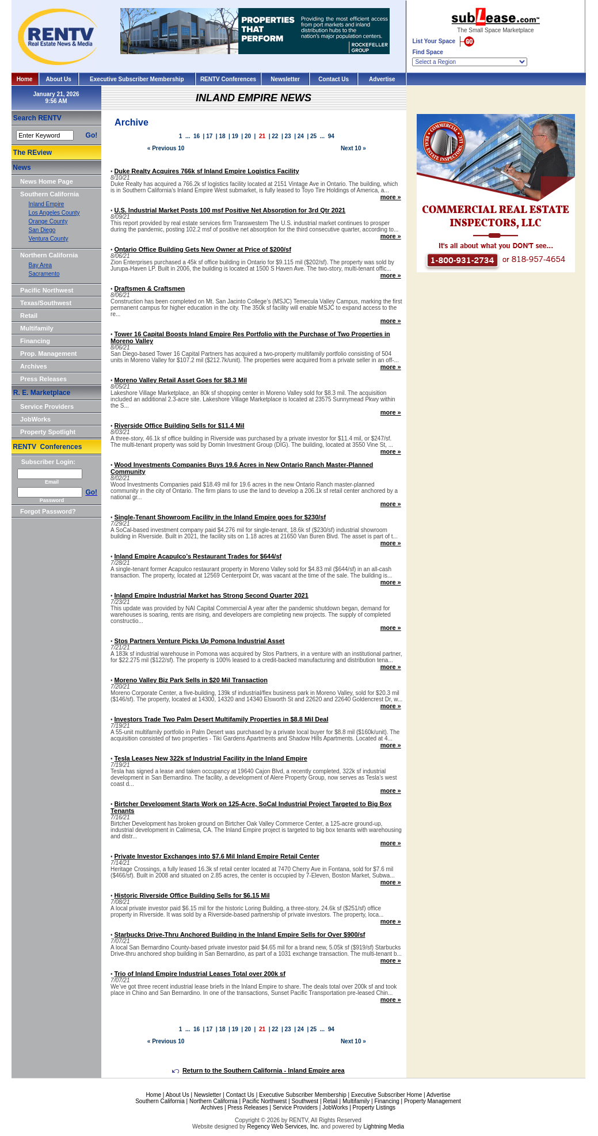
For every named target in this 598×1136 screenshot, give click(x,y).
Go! (92, 135)
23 (288, 136)
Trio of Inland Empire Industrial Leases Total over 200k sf (199, 973)
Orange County (48, 221)
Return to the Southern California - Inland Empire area (258, 1070)
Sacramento (44, 274)
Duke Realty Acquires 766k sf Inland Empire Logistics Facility (206, 171)
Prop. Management (48, 353)
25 (313, 136)
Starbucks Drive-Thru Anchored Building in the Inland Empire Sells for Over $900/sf (239, 934)
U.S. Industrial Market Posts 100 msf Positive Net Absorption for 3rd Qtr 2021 (229, 210)
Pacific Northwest (46, 290)
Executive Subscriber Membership (137, 79)
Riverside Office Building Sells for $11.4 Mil (179, 425)
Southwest (304, 1101)
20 (248, 136)
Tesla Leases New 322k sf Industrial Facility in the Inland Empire (210, 758)
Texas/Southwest (45, 302)
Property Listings (374, 1107)
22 (275, 136)
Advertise (382, 79)
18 (222, 136)
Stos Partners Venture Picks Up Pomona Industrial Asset (199, 640)
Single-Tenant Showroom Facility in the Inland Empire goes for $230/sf (220, 517)
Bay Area (40, 265)
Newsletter (285, 79)
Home (25, 79)
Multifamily (36, 328)
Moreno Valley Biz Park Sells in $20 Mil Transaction (191, 680)
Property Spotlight (47, 431)
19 (235, 136)
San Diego (42, 230)
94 (331, 136)
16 (196, 136)
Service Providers (47, 406)
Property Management (432, 1101)
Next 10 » (353, 148)
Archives (33, 366)
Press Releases (43, 378)
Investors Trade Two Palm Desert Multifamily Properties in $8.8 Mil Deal (221, 719)
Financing (35, 340)
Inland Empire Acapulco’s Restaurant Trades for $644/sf (197, 556)
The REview (32, 153)
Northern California (49, 255)
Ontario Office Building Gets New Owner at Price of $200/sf (202, 249)
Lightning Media (383, 1126)
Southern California (49, 194)
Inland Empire (46, 204)
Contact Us (333, 79)
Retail (28, 315)
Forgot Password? (48, 511)
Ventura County (48, 238)
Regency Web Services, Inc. (283, 1126)
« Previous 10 (165, 148)
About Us (58, 79)
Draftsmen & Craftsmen (149, 288)
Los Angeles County (54, 213)
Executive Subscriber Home (386, 1095)
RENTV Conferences (228, 79)
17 (209, 136)
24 (301, 136)
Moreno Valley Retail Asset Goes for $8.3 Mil (180, 380)
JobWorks (35, 419)
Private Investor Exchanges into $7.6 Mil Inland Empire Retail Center (216, 856)
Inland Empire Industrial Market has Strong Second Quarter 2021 (211, 595)
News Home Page (46, 181)
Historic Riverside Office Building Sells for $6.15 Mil (191, 895)
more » (390, 196)
